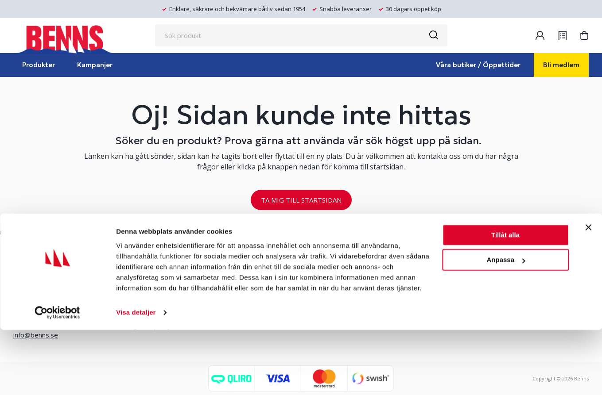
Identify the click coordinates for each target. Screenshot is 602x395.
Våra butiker (139, 267)
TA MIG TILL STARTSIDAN (301, 200)
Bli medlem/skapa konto (249, 267)
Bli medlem (561, 65)
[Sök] (433, 35)
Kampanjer (95, 65)
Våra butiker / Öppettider (478, 65)
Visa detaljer (135, 377)
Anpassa (505, 325)
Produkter (38, 65)
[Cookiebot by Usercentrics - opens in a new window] (57, 377)
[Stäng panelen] (588, 292)
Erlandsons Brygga (357, 267)
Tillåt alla (505, 300)
